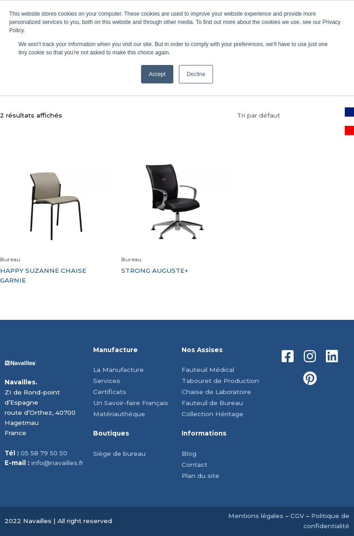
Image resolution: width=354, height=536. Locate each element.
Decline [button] (196, 74)
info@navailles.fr (57, 462)
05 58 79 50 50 (44, 453)
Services (106, 380)
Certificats (109, 391)
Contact (194, 464)
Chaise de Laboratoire (216, 391)
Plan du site (200, 475)
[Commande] (293, 115)
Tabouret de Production (220, 380)
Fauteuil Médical (208, 369)
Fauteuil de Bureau (212, 402)
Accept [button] (157, 74)
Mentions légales (255, 515)
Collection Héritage (212, 414)
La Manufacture (118, 369)
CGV (297, 515)
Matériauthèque (119, 414)
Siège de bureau (119, 453)
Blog (189, 453)
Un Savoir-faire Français (130, 402)
